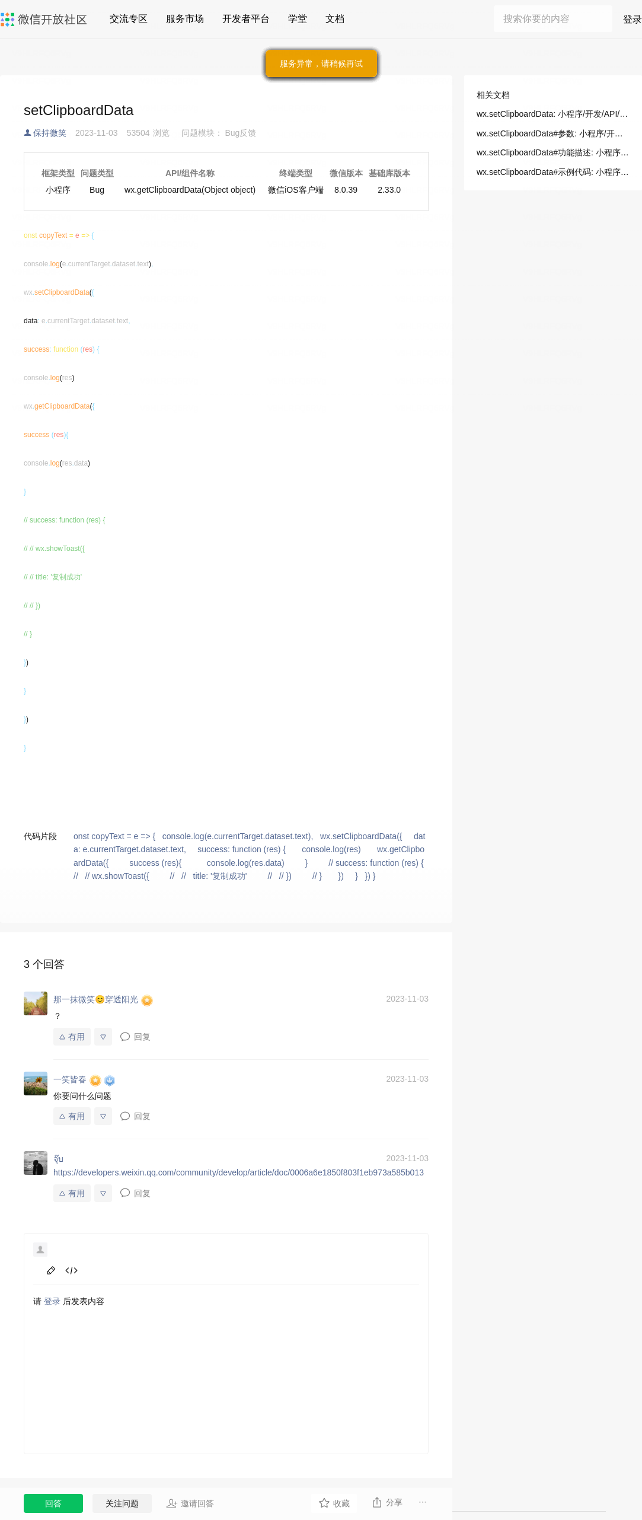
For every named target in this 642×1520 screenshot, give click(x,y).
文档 (334, 19)
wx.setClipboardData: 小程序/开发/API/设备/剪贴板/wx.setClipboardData (553, 114)
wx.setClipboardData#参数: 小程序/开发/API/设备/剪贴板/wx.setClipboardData (553, 133)
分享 (387, 1502)
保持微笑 (49, 133)
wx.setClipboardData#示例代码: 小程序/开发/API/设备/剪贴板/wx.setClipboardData (553, 172)
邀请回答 (190, 1503)
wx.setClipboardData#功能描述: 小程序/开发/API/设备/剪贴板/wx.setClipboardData (553, 152)
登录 (632, 19)
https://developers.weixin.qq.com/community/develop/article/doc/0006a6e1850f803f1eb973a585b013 (238, 1172)
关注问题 (122, 1503)
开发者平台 (246, 19)
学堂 (297, 19)
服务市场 (185, 19)
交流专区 (129, 19)
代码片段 (40, 836)
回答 (53, 1503)
